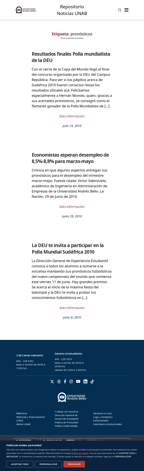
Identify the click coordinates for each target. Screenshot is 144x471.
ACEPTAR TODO (20, 464)
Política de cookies (80, 453)
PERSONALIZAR (48, 464)
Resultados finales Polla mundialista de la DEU (71, 57)
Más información (72, 116)
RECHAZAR (74, 464)
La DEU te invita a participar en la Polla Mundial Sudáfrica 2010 (68, 248)
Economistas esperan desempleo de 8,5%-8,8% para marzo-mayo (70, 158)
